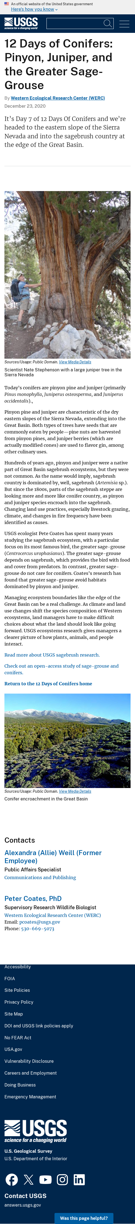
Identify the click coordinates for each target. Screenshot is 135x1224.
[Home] (21, 28)
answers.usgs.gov (22, 1205)
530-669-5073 (37, 928)
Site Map (13, 1014)
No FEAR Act (17, 1037)
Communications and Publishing (40, 877)
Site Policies (17, 990)
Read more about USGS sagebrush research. (52, 655)
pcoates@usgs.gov (39, 922)
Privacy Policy (18, 1002)
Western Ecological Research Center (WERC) (58, 98)
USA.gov (13, 1049)
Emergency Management (30, 1097)
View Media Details (75, 362)
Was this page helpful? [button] (84, 1218)
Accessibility (17, 966)
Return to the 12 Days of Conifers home (48, 683)
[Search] (108, 23)
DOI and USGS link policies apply (38, 1026)
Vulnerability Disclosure (29, 1061)
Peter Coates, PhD (33, 898)
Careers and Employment (30, 1073)
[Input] (80, 23)
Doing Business (20, 1085)
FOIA (9, 978)
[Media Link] (67, 275)
